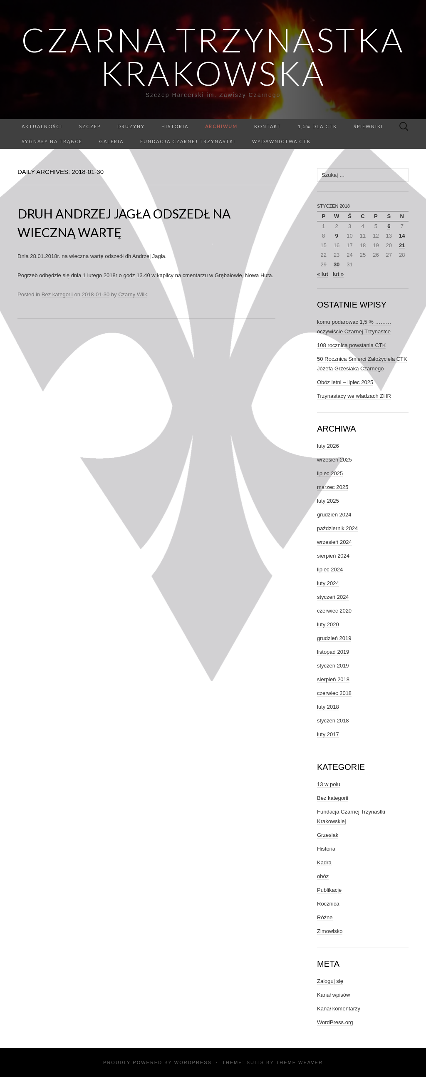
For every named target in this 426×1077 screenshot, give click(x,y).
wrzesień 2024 (334, 542)
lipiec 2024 (330, 569)
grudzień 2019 (334, 638)
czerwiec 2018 (334, 693)
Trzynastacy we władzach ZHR (354, 396)
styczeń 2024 (333, 597)
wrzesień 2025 (334, 460)
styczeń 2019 (333, 666)
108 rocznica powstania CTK (351, 345)
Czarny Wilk (132, 294)
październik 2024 (337, 528)
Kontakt (267, 126)
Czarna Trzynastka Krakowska (213, 56)
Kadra (324, 862)
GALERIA (111, 141)
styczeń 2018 (333, 720)
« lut (322, 274)
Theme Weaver (299, 1062)
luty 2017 (328, 734)
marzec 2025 (332, 487)
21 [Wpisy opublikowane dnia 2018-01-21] (402, 245)
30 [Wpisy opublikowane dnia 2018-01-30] (336, 264)
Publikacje (329, 890)
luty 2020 (328, 624)
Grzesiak (327, 835)
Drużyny (131, 126)
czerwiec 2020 (334, 611)
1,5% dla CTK (317, 126)
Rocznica (328, 904)
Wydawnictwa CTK (281, 141)
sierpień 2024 (333, 556)
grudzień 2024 (334, 514)
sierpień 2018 (333, 679)
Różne (325, 917)
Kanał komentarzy (338, 1008)
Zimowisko (329, 931)
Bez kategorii (57, 294)
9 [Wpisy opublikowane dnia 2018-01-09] (336, 236)
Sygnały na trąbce (52, 141)
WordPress (193, 1062)
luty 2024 (328, 583)
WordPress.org (335, 1022)
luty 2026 (328, 446)
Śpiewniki (368, 126)
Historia (174, 126)
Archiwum (221, 126)
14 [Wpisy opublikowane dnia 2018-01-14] (402, 236)
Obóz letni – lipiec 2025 (345, 382)
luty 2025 (328, 501)
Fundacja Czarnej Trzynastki (187, 141)
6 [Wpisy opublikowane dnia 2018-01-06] (388, 226)
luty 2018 (328, 707)
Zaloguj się (330, 981)
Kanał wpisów (333, 995)
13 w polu (328, 784)
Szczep (90, 126)
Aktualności (42, 126)
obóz (323, 876)
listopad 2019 (333, 652)
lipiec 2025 (330, 473)
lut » (338, 274)
